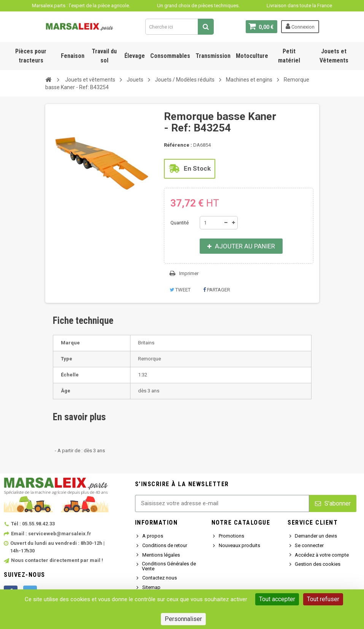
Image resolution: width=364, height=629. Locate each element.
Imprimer (189, 273)
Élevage (134, 55)
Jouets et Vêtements (333, 56)
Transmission (213, 55)
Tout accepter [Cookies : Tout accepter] (277, 599)
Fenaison (72, 55)
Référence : (178, 145)
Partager (216, 290)
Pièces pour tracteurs (30, 56)
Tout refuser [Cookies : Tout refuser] (323, 599)
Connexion (300, 26)
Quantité (179, 223)
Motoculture (252, 55)
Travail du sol (104, 56)
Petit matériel (289, 56)
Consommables (170, 55)
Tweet (180, 290)
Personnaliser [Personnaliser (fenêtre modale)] (183, 619)
